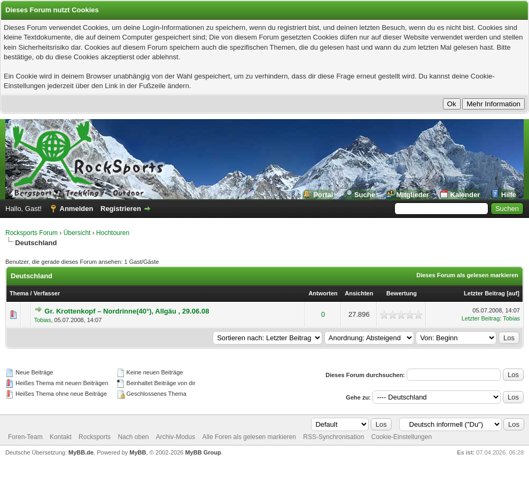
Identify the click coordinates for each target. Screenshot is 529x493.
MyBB (137, 452)
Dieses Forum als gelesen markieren (467, 275)
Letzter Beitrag (484, 293)
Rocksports (95, 437)
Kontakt (61, 437)
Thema (19, 293)
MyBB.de (81, 452)
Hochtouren (112, 233)
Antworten (322, 293)
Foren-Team (25, 437)
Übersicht (77, 233)
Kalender (465, 195)
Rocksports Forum (31, 233)
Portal (323, 195)
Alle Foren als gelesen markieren (249, 437)
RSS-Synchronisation (333, 437)
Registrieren (120, 209)
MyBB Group (203, 452)
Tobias (42, 320)
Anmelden (77, 209)
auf (513, 293)
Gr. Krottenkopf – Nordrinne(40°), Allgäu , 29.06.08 (126, 311)
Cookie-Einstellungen (401, 437)
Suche (364, 195)
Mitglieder (412, 195)
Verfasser (47, 293)
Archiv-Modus (175, 437)
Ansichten (359, 293)
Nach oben (133, 437)
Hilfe (508, 195)
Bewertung (401, 293)
